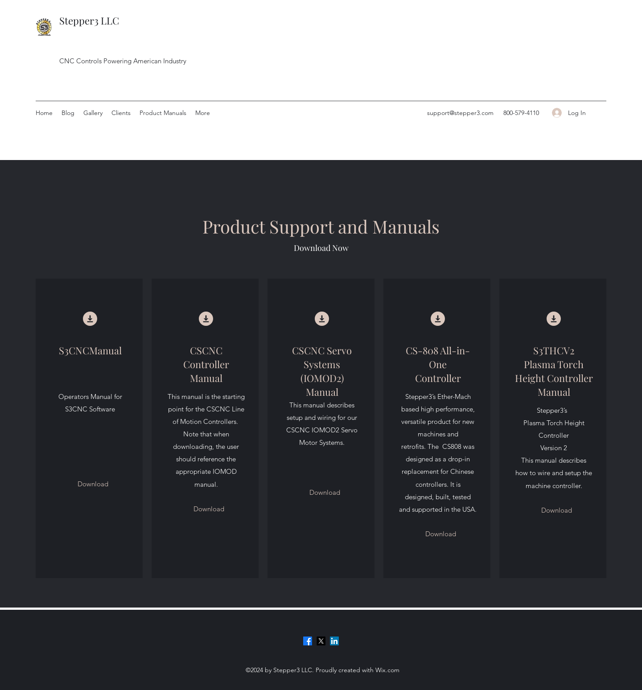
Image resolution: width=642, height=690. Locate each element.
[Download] (93, 484)
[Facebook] (307, 641)
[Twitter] (321, 641)
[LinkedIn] (334, 641)
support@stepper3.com (460, 113)
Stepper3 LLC (89, 20)
